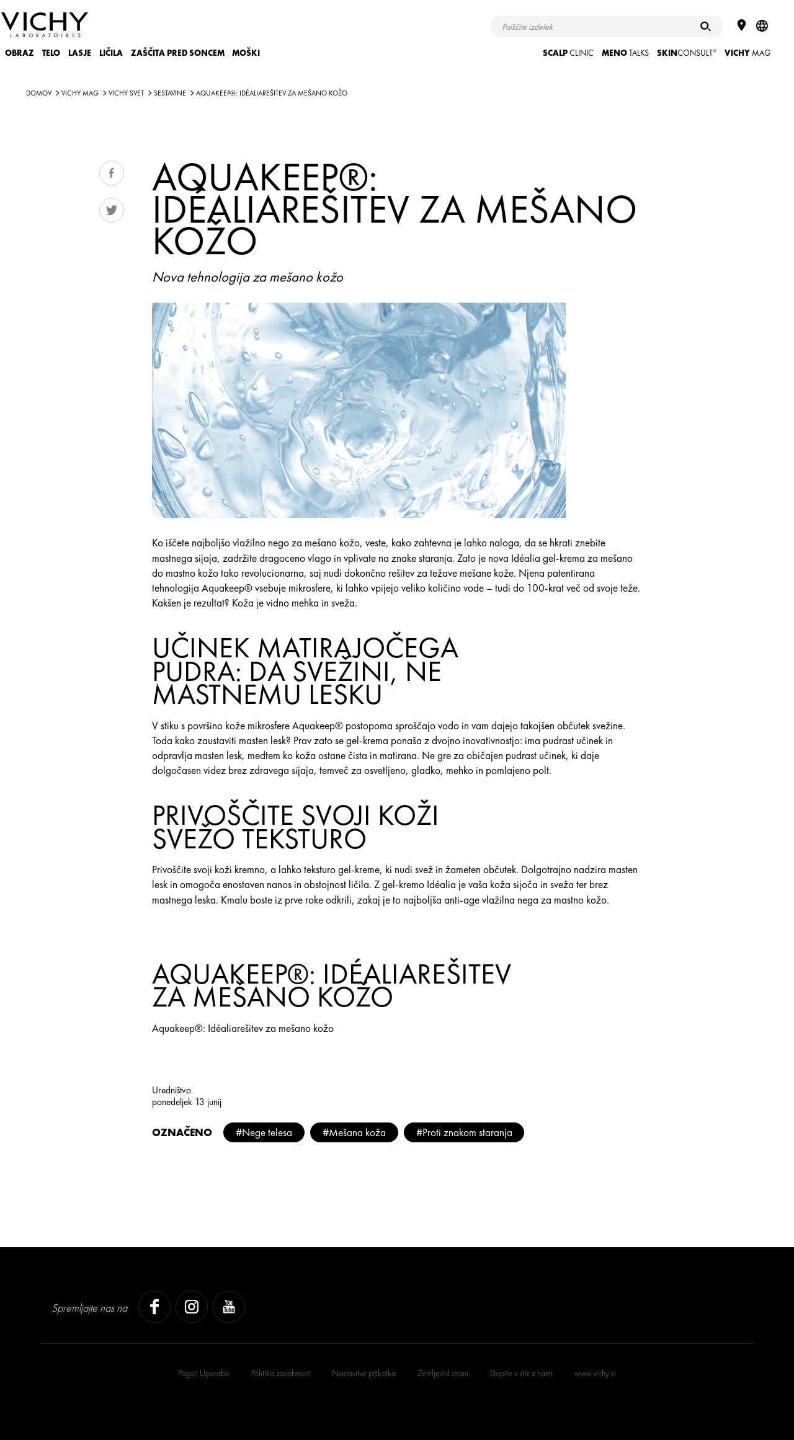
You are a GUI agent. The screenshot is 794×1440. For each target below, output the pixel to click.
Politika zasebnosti (281, 1373)
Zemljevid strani (442, 1373)
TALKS (625, 53)
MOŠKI (246, 53)
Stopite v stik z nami (521, 1373)
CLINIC (568, 53)
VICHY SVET (126, 93)
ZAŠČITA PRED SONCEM (178, 53)
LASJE (79, 53)
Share (111, 173)
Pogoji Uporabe (204, 1373)
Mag (747, 53)
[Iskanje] (705, 26)
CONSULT (686, 53)
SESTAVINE (170, 93)
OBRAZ (19, 53)
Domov (38, 93)
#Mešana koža (354, 1132)
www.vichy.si (595, 1373)
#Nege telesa (264, 1132)
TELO (51, 53)
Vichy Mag (80, 93)
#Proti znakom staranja (464, 1132)
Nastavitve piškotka (364, 1373)
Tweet (111, 210)
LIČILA (111, 53)
